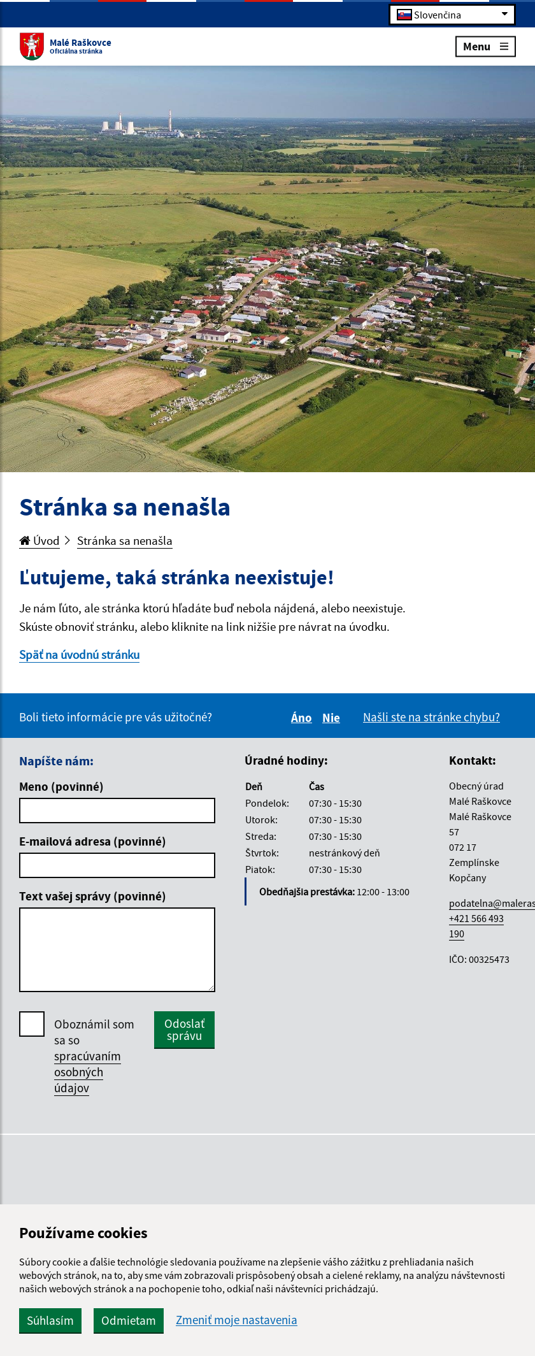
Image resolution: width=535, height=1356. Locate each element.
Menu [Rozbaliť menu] (485, 45)
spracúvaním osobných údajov (87, 1071)
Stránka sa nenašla (125, 540)
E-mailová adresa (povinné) (92, 841)
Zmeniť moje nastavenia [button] (236, 1320)
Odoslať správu (184, 1029)
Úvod (39, 540)
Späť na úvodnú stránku (79, 654)
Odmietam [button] (128, 1320)
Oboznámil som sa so (94, 1056)
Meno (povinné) (61, 786)
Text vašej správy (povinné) (92, 896)
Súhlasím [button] (50, 1320)
